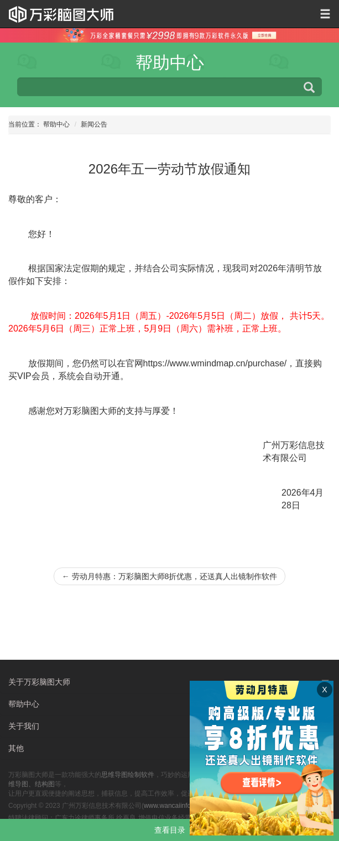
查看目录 (169, 830)
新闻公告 (94, 124)
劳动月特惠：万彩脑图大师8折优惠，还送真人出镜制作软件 (170, 576)
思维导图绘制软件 (127, 775)
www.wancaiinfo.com (174, 806)
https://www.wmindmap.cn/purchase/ (215, 363)
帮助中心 (56, 124)
